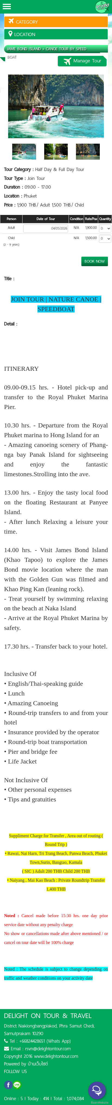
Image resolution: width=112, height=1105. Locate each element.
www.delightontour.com (56, 1056)
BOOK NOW (95, 261)
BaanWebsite (99, 1102)
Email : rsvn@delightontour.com (37, 1049)
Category (23, 21)
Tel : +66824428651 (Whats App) (37, 1041)
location (21, 34)
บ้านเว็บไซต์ (38, 1064)
